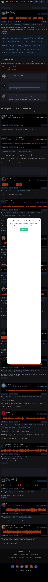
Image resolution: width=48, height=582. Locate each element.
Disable (24, 229)
